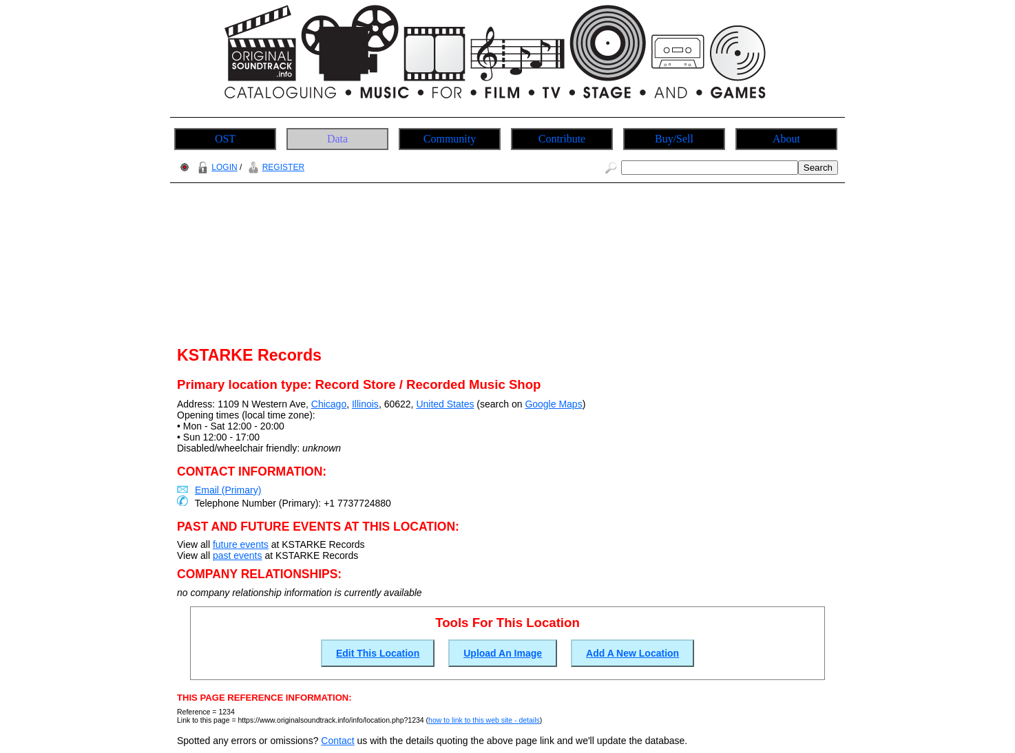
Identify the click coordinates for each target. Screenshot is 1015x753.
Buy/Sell (674, 139)
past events (237, 555)
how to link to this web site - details (484, 720)
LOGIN (215, 167)
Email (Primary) (228, 490)
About (786, 139)
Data (337, 139)
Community (449, 139)
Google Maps (553, 404)
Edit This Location (377, 653)
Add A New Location (632, 653)
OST (225, 139)
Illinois (365, 404)
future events (241, 544)
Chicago (328, 404)
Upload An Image (502, 653)
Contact (337, 740)
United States (445, 404)
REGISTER (274, 167)
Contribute (561, 139)
